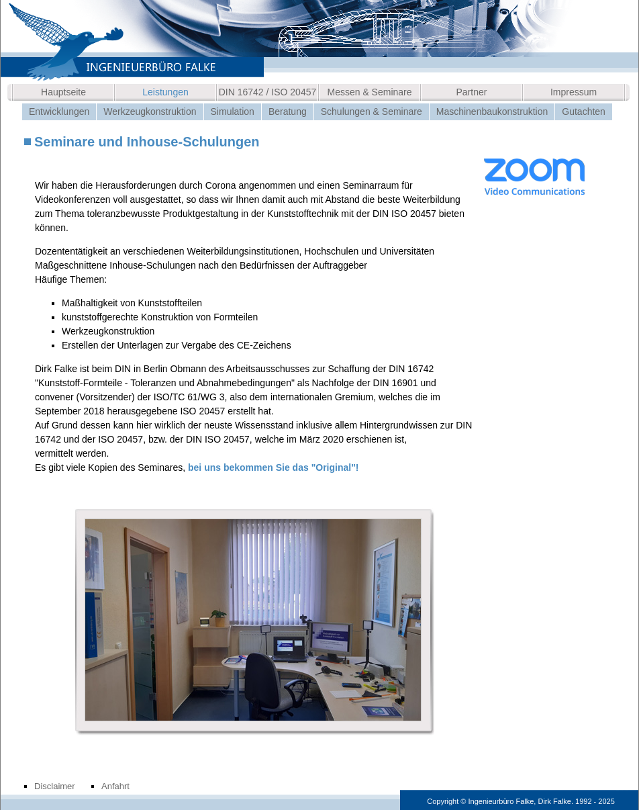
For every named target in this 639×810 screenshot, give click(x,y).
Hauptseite (63, 92)
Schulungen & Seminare (371, 111)
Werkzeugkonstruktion (149, 111)
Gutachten (583, 111)
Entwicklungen (59, 111)
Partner (471, 92)
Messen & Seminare (369, 92)
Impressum (573, 92)
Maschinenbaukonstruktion (492, 111)
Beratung (287, 111)
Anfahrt (115, 786)
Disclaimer (54, 786)
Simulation (232, 111)
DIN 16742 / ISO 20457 (268, 92)
